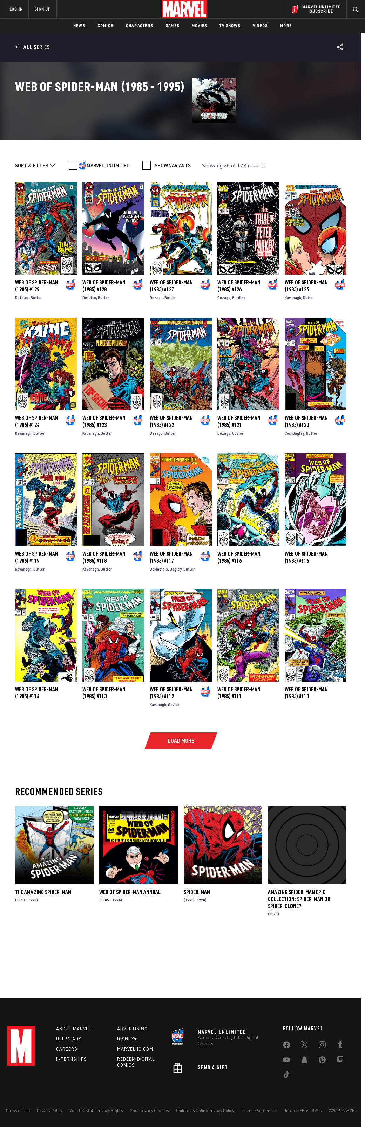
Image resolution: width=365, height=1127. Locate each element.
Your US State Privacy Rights (96, 1110)
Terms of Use (17, 1110)
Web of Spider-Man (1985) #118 (104, 610)
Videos (260, 25)
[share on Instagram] (322, 1046)
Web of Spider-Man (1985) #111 (239, 746)
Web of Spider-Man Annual (130, 944)
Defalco (22, 350)
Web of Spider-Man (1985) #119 (36, 610)
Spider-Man (197, 944)
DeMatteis (159, 621)
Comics (105, 25)
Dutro (308, 350)
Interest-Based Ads (303, 1110)
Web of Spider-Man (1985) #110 (306, 746)
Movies (199, 25)
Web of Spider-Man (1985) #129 (36, 339)
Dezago (156, 350)
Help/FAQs (69, 1039)
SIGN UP (42, 9)
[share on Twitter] (304, 1046)
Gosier (237, 486)
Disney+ (127, 1039)
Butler (36, 350)
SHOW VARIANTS (173, 218)
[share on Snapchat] (304, 1061)
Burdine (238, 350)
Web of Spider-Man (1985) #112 (171, 746)
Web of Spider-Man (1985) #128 (104, 339)
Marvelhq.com (135, 1049)
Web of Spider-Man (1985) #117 (171, 610)
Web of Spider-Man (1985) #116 (239, 610)
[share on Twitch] (340, 1061)
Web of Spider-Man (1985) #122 (171, 475)
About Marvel (73, 1028)
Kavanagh (293, 350)
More (286, 25)
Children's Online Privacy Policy (205, 1110)
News (79, 25)
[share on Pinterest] (322, 1061)
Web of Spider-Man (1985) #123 (104, 475)
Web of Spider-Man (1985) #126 (239, 339)
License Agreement (259, 1110)
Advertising (132, 1028)
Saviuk (174, 757)
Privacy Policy (49, 1110)
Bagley (298, 486)
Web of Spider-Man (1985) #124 (36, 475)
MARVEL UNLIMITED (108, 218)
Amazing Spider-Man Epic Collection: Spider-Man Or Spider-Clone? (299, 951)
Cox (288, 486)
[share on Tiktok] (286, 1075)
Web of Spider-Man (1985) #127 (171, 339)
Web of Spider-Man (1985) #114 (36, 746)
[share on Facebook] (286, 1046)
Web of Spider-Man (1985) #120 (306, 475)
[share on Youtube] (286, 1061)
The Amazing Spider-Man (43, 944)
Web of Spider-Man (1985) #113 (104, 746)
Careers (66, 1049)
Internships (71, 1059)
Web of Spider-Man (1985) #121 (239, 475)
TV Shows (229, 25)
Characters (139, 25)
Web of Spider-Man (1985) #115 (306, 610)
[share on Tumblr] (340, 1046)
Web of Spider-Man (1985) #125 (306, 339)
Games (172, 25)
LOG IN (16, 9)
